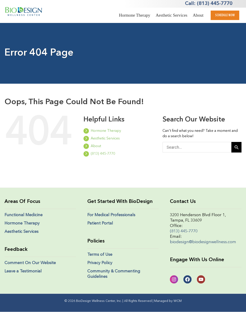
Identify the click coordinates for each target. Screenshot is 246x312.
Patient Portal (100, 223)
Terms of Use (99, 255)
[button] (225, 15)
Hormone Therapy (134, 15)
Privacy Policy (99, 263)
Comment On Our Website (30, 263)
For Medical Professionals (111, 215)
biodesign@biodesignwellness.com (203, 242)
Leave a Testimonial (23, 271)
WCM (178, 301)
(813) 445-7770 (99, 154)
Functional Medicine (24, 215)
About (198, 15)
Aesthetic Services (171, 15)
